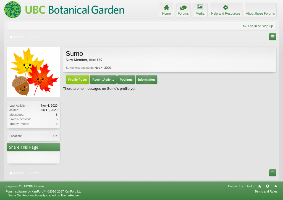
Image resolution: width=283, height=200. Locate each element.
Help (250, 186)
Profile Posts (77, 79)
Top (267, 186)
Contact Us (235, 186)
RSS (275, 186)
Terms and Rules (266, 191)
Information (146, 79)
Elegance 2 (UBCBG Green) (25, 186)
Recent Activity (103, 79)
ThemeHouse (70, 195)
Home (259, 186)
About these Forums (260, 13)
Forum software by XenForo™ (44, 191)
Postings (126, 79)
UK (55, 136)
